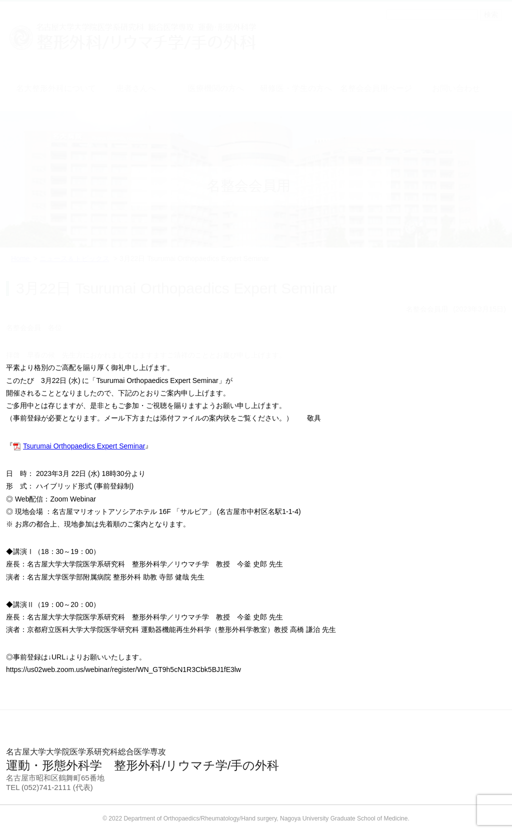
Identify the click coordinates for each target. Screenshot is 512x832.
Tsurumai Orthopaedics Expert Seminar (84, 446)
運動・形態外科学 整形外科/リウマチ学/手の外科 (256, 759)
